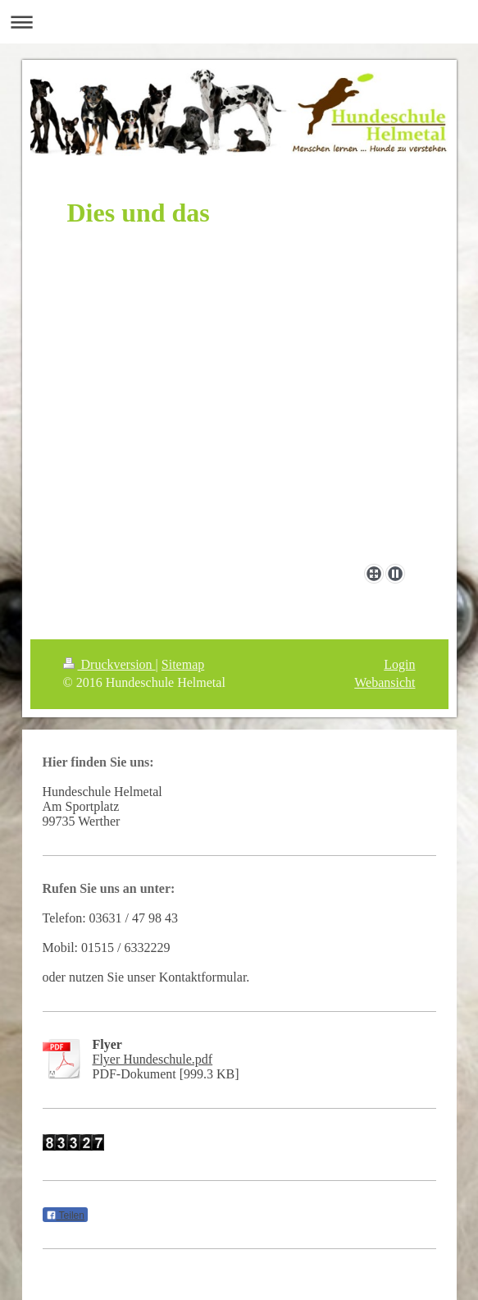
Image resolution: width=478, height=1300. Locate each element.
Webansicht (384, 682)
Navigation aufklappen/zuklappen (239, 21)
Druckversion (109, 664)
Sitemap (183, 664)
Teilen (65, 1215)
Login (399, 664)
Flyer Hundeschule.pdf (153, 1059)
